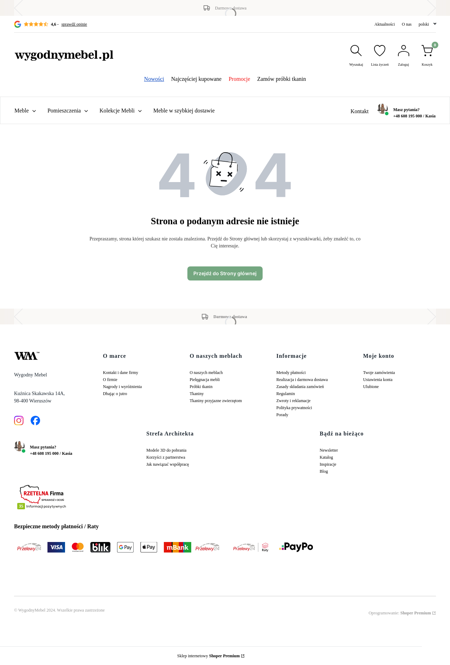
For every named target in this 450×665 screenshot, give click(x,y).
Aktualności (384, 24)
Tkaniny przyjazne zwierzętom (215, 400)
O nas (407, 24)
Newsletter (329, 450)
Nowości (154, 79)
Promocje (239, 79)
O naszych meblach (206, 372)
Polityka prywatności (294, 407)
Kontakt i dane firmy (120, 372)
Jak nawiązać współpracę (167, 464)
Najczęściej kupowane (196, 79)
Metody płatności (291, 372)
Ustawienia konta (378, 379)
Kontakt (360, 111)
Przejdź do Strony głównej (225, 273)
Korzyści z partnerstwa (165, 457)
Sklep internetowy (208, 655)
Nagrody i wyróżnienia (122, 386)
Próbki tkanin (200, 386)
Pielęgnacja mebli (204, 379)
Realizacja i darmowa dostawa (302, 379)
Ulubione (371, 386)
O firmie (110, 379)
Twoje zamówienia (379, 372)
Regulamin (285, 393)
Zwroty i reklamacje (293, 400)
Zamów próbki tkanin (281, 79)
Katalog (326, 457)
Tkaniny (196, 393)
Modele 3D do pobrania (166, 450)
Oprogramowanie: (399, 613)
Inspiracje (328, 464)
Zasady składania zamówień (300, 386)
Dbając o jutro (115, 393)
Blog (324, 471)
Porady (282, 414)
